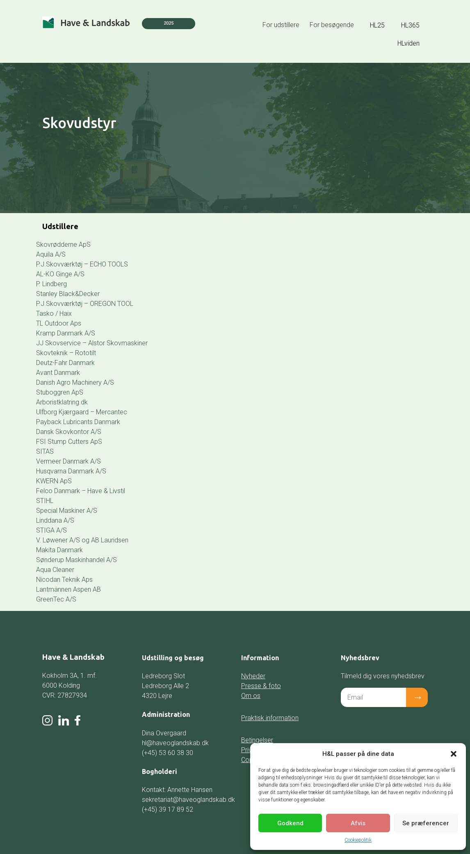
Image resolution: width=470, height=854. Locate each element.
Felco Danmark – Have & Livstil (80, 491)
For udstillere (280, 25)
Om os (250, 696)
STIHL (44, 501)
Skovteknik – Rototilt (66, 353)
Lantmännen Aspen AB (68, 589)
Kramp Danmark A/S (65, 333)
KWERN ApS (54, 481)
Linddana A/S (55, 520)
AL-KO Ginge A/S (60, 274)
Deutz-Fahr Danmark (65, 363)
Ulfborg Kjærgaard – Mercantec (81, 412)
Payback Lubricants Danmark (78, 422)
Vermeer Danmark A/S (68, 461)
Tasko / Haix (54, 313)
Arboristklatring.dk (62, 402)
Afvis (358, 823)
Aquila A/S (51, 254)
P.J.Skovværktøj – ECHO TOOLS (82, 264)
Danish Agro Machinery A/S (75, 382)
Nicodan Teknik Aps (64, 579)
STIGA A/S (51, 530)
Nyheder (253, 676)
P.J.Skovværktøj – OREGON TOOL (84, 304)
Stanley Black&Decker (68, 294)
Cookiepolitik (358, 840)
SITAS (45, 451)
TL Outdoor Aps (58, 323)
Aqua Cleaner (55, 570)
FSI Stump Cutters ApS (69, 441)
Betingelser (257, 740)
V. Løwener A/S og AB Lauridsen (82, 540)
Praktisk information (270, 718)
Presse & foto (261, 686)
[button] (453, 754)
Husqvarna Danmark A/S (71, 471)
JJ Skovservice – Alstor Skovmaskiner (92, 343)
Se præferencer (425, 823)
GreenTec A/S (56, 599)
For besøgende (332, 25)
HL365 (410, 25)
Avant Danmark (58, 372)
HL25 (377, 25)
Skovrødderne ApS (63, 244)
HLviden (408, 43)
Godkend (290, 823)
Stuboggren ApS (59, 392)
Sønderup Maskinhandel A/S (76, 560)
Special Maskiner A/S (66, 510)
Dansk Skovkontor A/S (68, 432)
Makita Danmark (59, 550)
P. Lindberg (51, 284)
